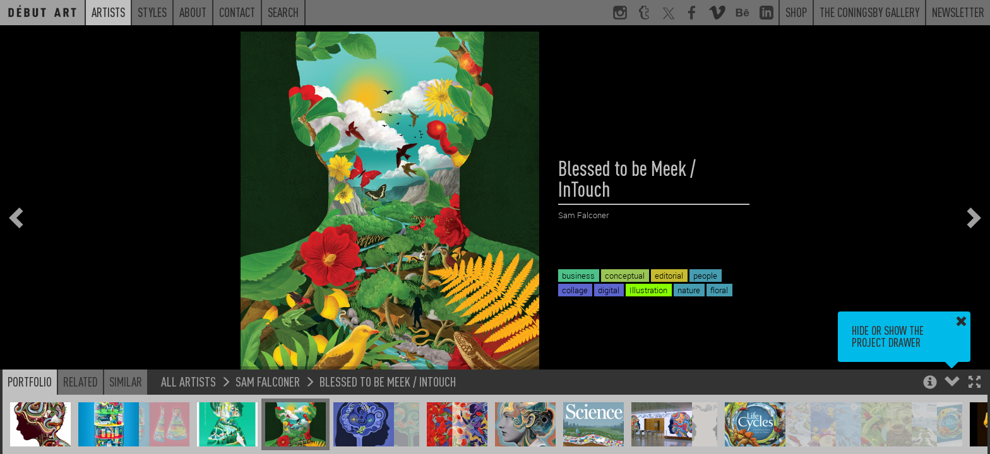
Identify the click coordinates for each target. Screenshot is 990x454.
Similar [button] (125, 381)
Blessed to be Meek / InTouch (387, 381)
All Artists (188, 381)
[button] (975, 383)
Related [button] (80, 381)
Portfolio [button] (30, 381)
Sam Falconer (268, 381)
